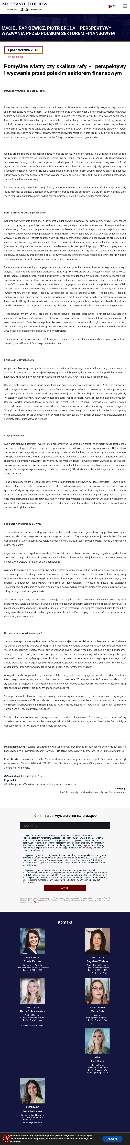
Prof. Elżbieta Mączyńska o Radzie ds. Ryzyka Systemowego (92, 792)
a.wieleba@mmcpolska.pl (98, 973)
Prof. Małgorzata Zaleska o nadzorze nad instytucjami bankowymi (40, 784)
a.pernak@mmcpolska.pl (32, 973)
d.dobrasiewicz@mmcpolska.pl (32, 1025)
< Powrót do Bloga (14, 56)
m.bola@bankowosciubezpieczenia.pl (97, 1023)
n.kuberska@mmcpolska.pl (32, 1123)
